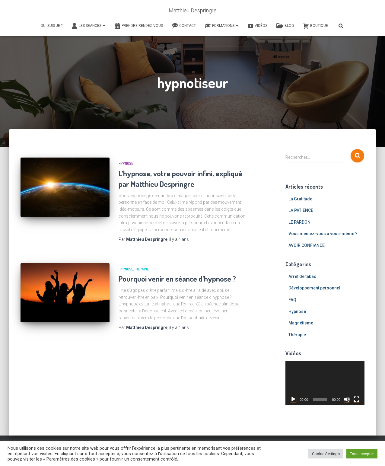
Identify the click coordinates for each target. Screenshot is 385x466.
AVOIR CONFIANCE (306, 245)
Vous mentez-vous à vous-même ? (323, 233)
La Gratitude (300, 198)
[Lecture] (293, 399)
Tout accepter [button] (362, 454)
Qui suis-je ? (51, 26)
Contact (184, 26)
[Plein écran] (357, 399)
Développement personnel (314, 288)
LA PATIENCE (300, 210)
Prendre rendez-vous (138, 26)
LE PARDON (299, 222)
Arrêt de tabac (302, 276)
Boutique (315, 26)
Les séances (88, 26)
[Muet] (347, 399)
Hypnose (126, 163)
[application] (325, 383)
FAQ (292, 299)
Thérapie (141, 269)
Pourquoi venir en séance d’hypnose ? (177, 278)
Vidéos (257, 26)
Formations (221, 26)
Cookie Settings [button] (326, 454)
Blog (285, 26)
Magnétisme (300, 323)
